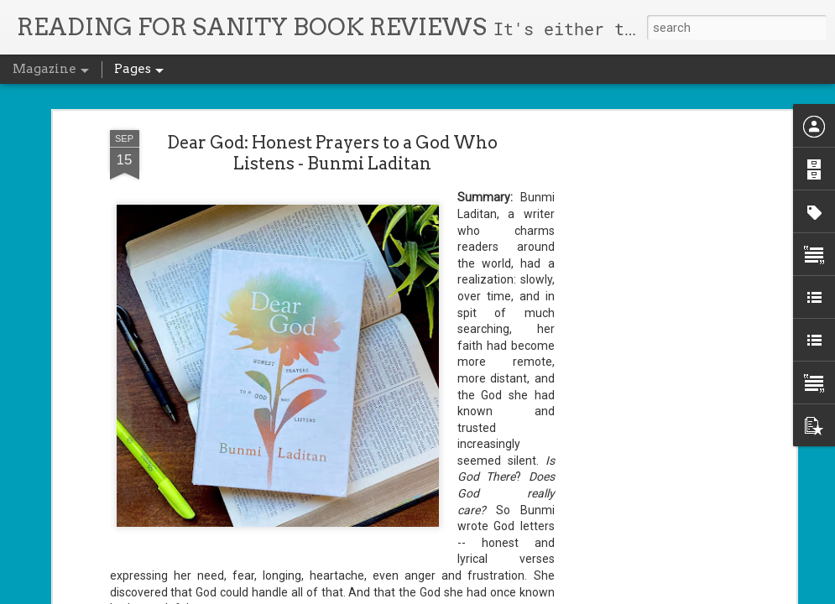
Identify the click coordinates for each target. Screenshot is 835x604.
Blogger (455, 594)
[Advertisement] (647, 287)
